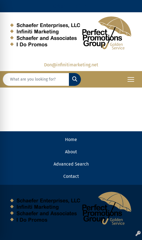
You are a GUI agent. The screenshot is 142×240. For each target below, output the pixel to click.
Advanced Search (71, 164)
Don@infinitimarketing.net (71, 64)
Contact (71, 176)
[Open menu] (130, 79)
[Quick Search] (36, 79)
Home (71, 139)
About (71, 151)
